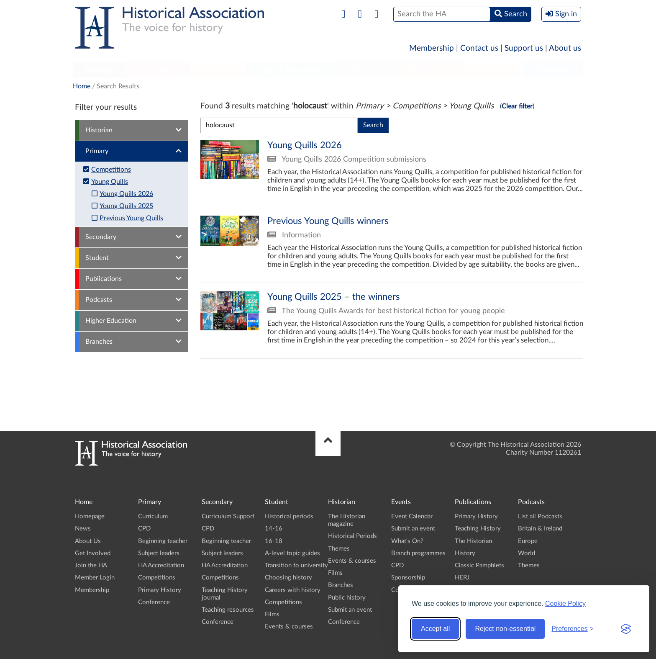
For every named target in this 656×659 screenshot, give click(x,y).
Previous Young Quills (131, 218)
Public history (347, 598)
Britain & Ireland (540, 528)
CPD (144, 528)
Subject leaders (158, 553)
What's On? (407, 541)
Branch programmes (418, 553)
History (465, 553)
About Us (88, 541)
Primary (99, 69)
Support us (524, 48)
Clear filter (517, 106)
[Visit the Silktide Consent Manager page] (626, 629)
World (526, 553)
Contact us (479, 48)
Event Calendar (412, 516)
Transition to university (296, 565)
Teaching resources (228, 610)
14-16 (273, 528)
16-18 (273, 541)
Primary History (159, 590)
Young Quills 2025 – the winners (391, 320)
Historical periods (289, 516)
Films (272, 614)
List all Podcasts (540, 516)
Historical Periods (352, 536)
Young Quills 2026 (126, 193)
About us (565, 48)
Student (217, 69)
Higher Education (290, 69)
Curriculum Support (228, 516)
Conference (154, 602)
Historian (365, 69)
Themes (339, 549)
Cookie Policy (565, 603)
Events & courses (289, 626)
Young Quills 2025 (126, 206)
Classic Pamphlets (479, 565)
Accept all (435, 628)
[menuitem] (99, 70)
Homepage (90, 516)
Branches (553, 69)
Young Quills (109, 181)
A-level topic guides (292, 553)
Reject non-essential (505, 628)
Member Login (95, 577)
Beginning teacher (162, 541)
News (83, 528)
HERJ (462, 577)
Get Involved (92, 553)
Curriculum (153, 516)
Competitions (111, 169)
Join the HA (91, 565)
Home (81, 86)
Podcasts (494, 69)
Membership (431, 48)
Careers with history (292, 590)
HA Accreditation (161, 565)
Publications (429, 69)
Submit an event (350, 610)
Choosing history (288, 577)
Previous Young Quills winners (391, 245)
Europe (528, 541)
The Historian (473, 541)
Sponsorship (408, 577)
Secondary (158, 69)
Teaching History (478, 528)
